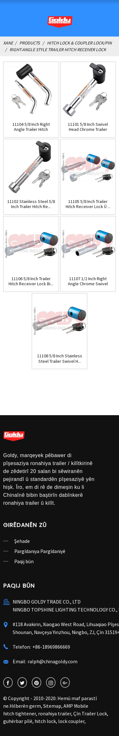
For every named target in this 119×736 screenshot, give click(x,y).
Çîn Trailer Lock (90, 713)
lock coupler (71, 721)
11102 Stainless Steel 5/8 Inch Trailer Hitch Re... (31, 204)
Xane (8, 43)
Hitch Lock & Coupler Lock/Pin (79, 43)
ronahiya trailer (54, 713)
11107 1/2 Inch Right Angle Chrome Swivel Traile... (88, 281)
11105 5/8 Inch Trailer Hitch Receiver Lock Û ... (88, 204)
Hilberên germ (25, 706)
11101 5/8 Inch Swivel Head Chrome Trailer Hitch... (88, 127)
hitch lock (45, 721)
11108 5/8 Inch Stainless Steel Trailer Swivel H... (59, 358)
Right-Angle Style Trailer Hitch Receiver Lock (58, 49)
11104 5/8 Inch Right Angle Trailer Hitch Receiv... (31, 127)
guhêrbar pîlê (17, 721)
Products (29, 43)
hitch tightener (19, 713)
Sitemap (52, 706)
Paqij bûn (24, 561)
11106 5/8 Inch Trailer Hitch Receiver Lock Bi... (31, 281)
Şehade (22, 541)
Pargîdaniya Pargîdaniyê (39, 551)
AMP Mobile (75, 706)
